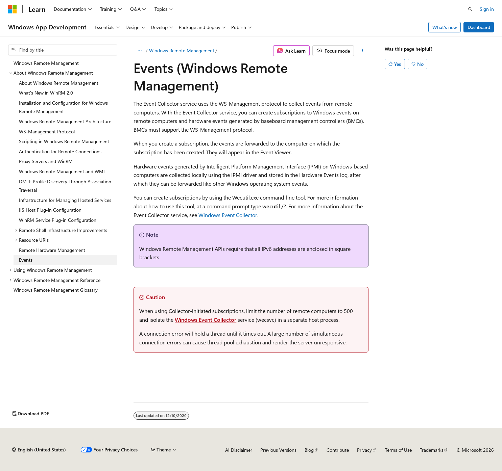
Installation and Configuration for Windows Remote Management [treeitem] (63, 107)
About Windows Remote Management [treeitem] (58, 83)
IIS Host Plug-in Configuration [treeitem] (50, 210)
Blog (309, 450)
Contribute (338, 450)
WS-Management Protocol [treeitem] (47, 131)
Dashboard (479, 27)
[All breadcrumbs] (139, 50)
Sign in (487, 9)
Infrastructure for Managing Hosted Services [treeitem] (65, 200)
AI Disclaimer (238, 450)
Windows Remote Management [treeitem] (46, 63)
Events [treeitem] (25, 260)
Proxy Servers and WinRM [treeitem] (46, 161)
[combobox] (62, 50)
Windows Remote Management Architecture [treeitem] (65, 121)
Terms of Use (398, 450)
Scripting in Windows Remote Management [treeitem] (64, 141)
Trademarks (432, 450)
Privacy (364, 450)
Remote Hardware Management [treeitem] (52, 250)
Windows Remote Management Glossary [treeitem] (56, 290)
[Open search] (470, 9)
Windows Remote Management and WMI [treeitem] (62, 171)
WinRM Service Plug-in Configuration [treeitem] (57, 220)
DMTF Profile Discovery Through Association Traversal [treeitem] (65, 185)
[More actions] (362, 50)
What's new (444, 27)
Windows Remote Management (181, 50)
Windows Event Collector (227, 214)
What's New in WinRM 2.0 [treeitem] (46, 92)
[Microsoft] (12, 9)
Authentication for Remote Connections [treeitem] (60, 151)
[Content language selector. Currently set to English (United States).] (39, 449)
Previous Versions (278, 450)
